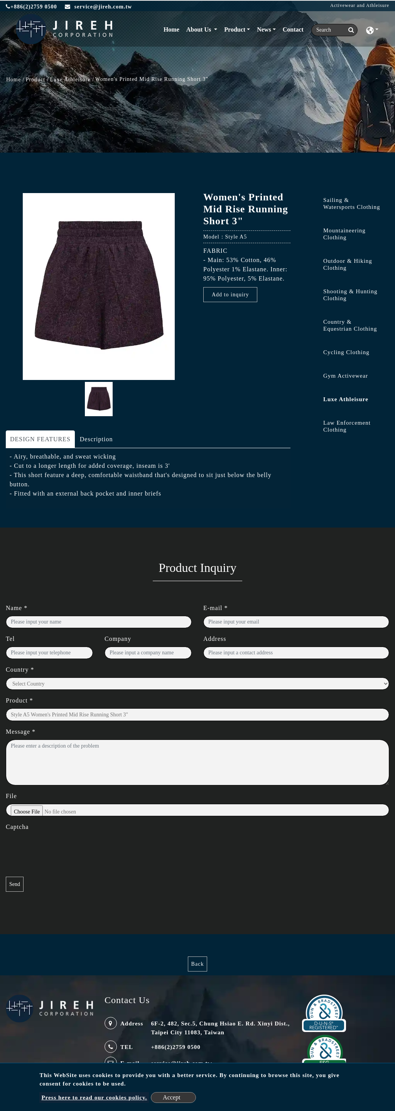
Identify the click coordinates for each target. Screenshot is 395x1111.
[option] (99, 286)
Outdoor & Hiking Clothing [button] (347, 264)
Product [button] (234, 29)
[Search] (334, 30)
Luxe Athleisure (70, 79)
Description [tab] (96, 439)
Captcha (17, 827)
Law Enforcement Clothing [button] (347, 426)
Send (14, 884)
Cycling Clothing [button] (346, 352)
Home (173, 29)
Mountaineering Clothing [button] (344, 233)
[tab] (345, 205)
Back (197, 964)
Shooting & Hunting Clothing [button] (350, 294)
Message (20, 731)
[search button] (349, 30)
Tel (10, 638)
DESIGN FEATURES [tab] (40, 439)
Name (16, 608)
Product (36, 79)
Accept (171, 1097)
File (11, 796)
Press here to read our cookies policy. (94, 1097)
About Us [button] (199, 29)
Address (214, 638)
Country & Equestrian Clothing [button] (350, 325)
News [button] (264, 29)
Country (20, 669)
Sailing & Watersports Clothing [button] (351, 203)
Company (118, 638)
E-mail (215, 608)
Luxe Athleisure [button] (345, 399)
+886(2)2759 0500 (31, 7)
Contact (293, 29)
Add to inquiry (230, 294)
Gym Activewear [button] (345, 376)
